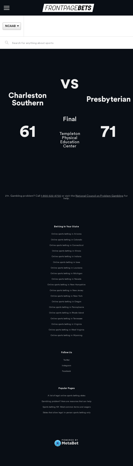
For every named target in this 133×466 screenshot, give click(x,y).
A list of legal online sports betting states (66, 396)
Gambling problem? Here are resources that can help (66, 401)
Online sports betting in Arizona (66, 234)
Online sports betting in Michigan (66, 273)
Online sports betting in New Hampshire (66, 285)
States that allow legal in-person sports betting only (66, 413)
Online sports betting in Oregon (66, 302)
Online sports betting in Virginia (66, 324)
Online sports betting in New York (67, 296)
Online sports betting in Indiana (66, 256)
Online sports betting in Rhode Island (66, 313)
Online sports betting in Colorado (66, 240)
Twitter (66, 360)
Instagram (66, 366)
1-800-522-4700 (51, 196)
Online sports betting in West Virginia (66, 330)
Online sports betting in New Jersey (66, 290)
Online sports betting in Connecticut (66, 245)
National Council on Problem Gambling (99, 196)
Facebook (66, 371)
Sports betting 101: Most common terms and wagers (67, 407)
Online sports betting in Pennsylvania (66, 307)
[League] (12, 26)
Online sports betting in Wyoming (66, 335)
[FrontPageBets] (66, 8)
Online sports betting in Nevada (66, 279)
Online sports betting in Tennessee (66, 319)
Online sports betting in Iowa (66, 262)
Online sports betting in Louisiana (66, 268)
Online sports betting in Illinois (66, 251)
